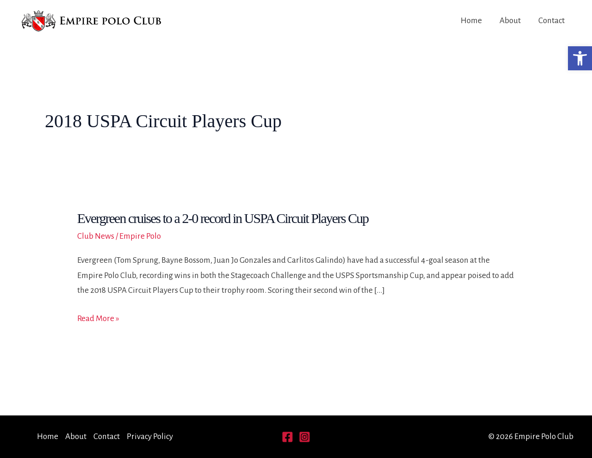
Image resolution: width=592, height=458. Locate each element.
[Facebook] (287, 437)
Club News (95, 236)
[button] (580, 58)
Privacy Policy (150, 436)
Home (471, 20)
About (510, 20)
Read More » (98, 318)
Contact (551, 20)
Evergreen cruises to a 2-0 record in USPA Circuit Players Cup (223, 218)
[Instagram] (304, 437)
